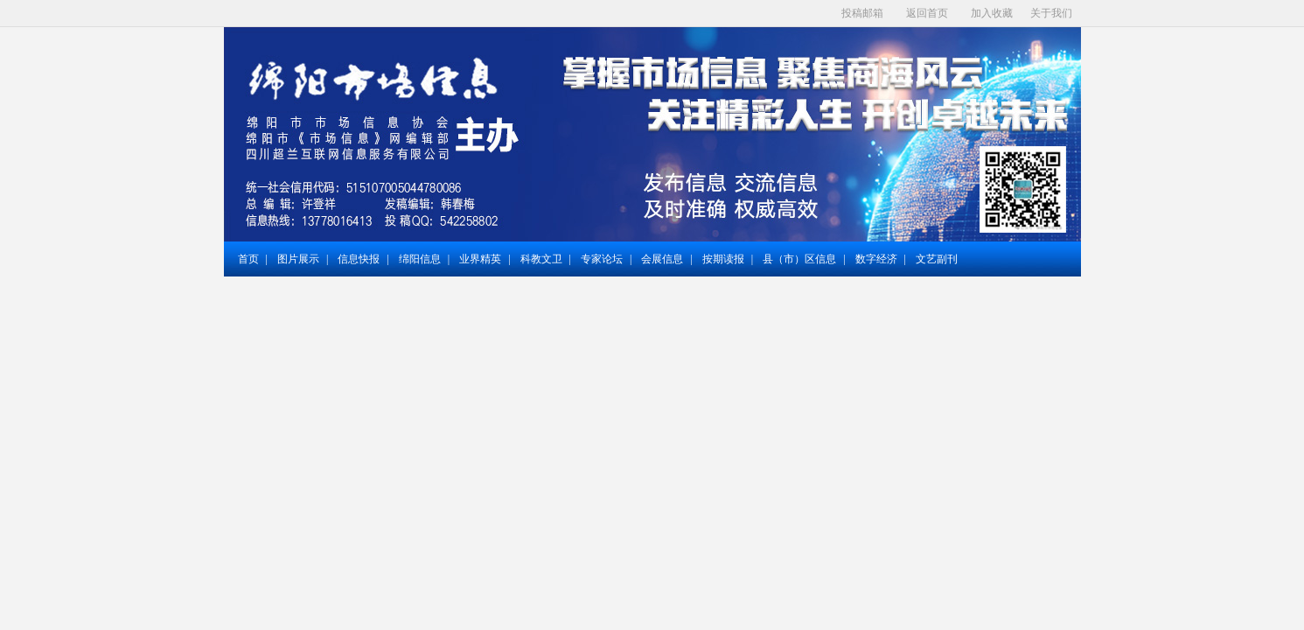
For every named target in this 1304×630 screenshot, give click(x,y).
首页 (248, 259)
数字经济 (876, 259)
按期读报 (723, 259)
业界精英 (480, 259)
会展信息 (662, 259)
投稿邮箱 (862, 13)
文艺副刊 (937, 259)
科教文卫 (541, 259)
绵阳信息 (420, 259)
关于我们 (1051, 13)
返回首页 (927, 13)
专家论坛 (602, 259)
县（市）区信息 (799, 259)
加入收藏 (992, 13)
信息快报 (359, 259)
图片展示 (298, 259)
